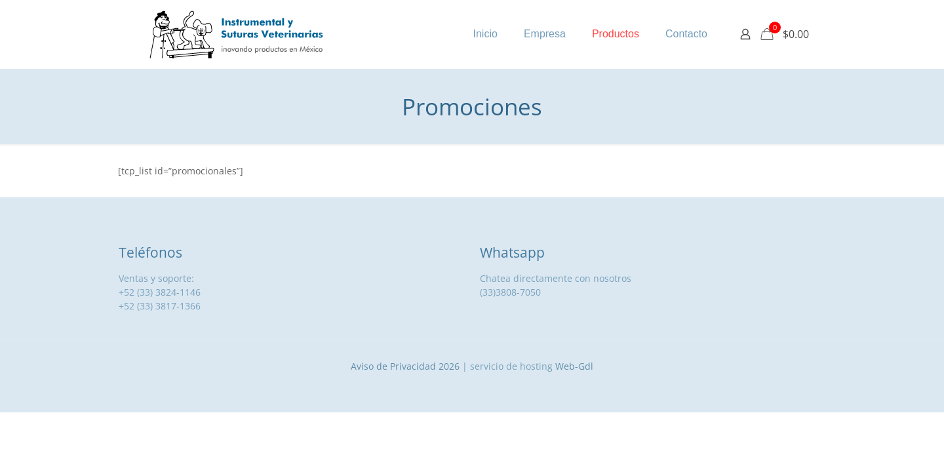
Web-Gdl (574, 366)
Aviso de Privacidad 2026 (405, 366)
